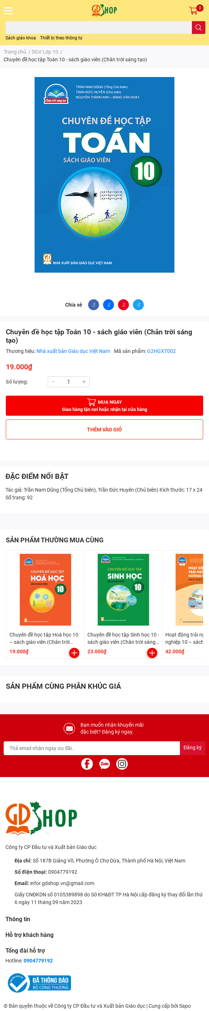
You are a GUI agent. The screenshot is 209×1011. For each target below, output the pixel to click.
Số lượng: (17, 382)
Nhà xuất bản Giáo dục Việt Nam (73, 351)
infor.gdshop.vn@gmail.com (62, 883)
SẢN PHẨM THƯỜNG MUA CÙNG (54, 540)
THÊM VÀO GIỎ (104, 430)
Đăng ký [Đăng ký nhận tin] (193, 747)
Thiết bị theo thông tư (61, 38)
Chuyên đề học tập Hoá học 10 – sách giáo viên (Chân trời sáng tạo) (43, 642)
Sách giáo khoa (20, 38)
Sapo (185, 1006)
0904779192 (62, 872)
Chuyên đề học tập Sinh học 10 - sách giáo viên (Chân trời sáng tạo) (123, 642)
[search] (198, 27)
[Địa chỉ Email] (104, 748)
